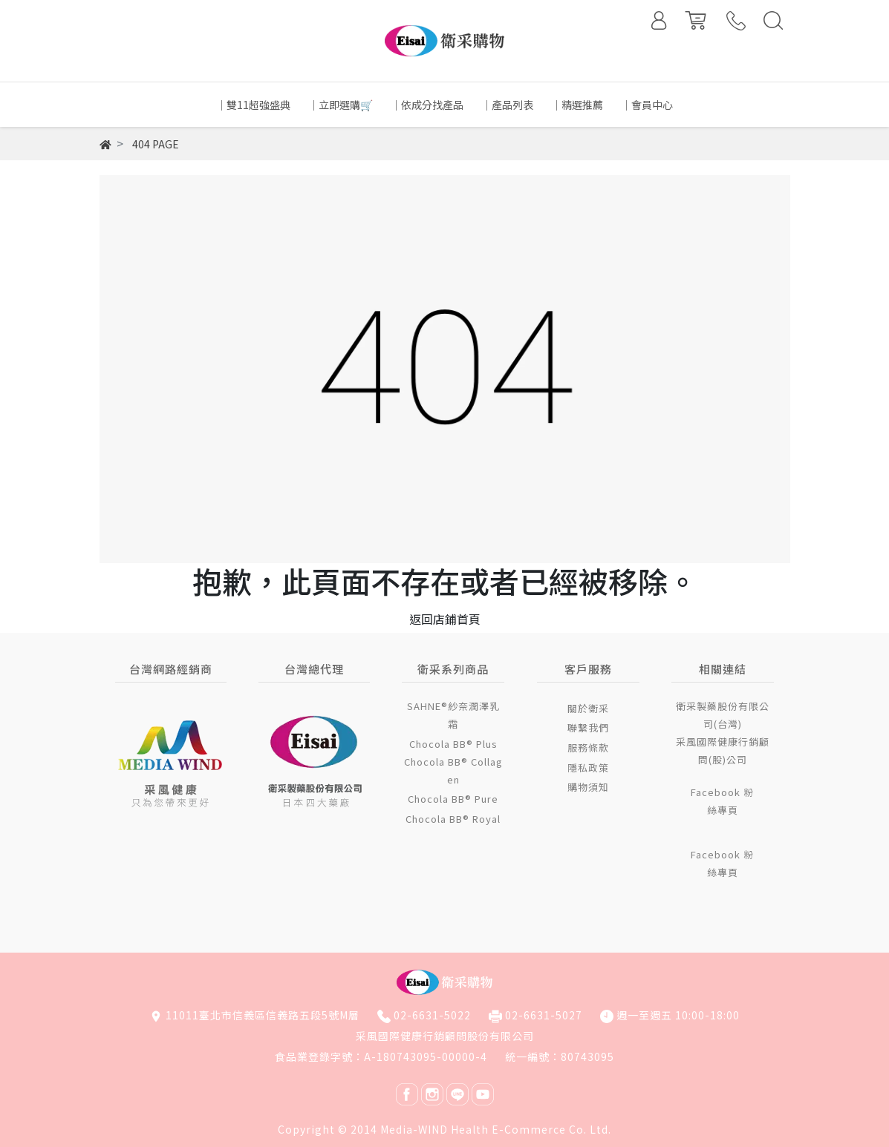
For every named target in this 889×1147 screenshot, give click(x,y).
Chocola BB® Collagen (453, 770)
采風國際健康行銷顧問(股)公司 (722, 750)
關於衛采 (588, 708)
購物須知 (588, 787)
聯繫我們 (588, 727)
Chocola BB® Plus (453, 744)
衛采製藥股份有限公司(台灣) (722, 715)
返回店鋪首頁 (445, 619)
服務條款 (588, 747)
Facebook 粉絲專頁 (722, 801)
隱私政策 (588, 767)
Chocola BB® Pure (453, 799)
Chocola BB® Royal (453, 819)
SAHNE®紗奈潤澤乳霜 (453, 715)
